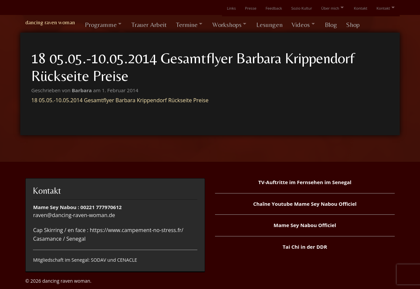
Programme (101, 22)
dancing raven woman (50, 22)
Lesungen (276, 22)
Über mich (325, 7)
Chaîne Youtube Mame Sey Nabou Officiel (305, 201)
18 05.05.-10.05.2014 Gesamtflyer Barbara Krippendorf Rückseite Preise (119, 97)
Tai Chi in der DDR (305, 244)
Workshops (231, 22)
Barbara (82, 87)
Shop (363, 22)
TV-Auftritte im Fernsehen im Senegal (304, 179)
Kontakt (358, 7)
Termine (189, 22)
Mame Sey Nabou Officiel (305, 222)
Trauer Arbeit (151, 22)
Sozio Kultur (296, 7)
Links (223, 7)
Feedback (267, 7)
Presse (243, 7)
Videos (308, 22)
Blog (340, 22)
